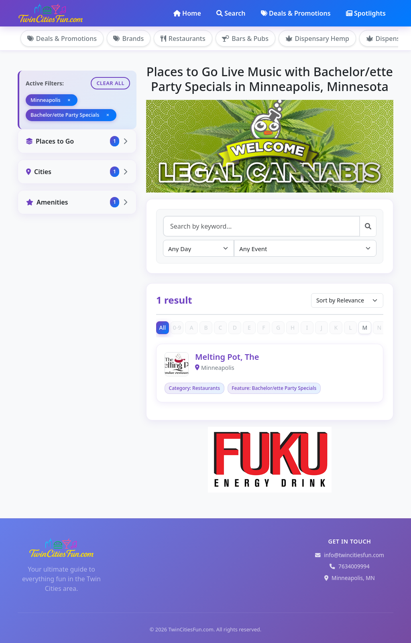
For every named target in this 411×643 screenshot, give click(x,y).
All (162, 327)
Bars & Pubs (246, 38)
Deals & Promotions (296, 13)
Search (230, 13)
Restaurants (183, 38)
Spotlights (366, 13)
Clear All (110, 83)
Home (187, 13)
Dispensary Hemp (318, 38)
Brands (129, 38)
